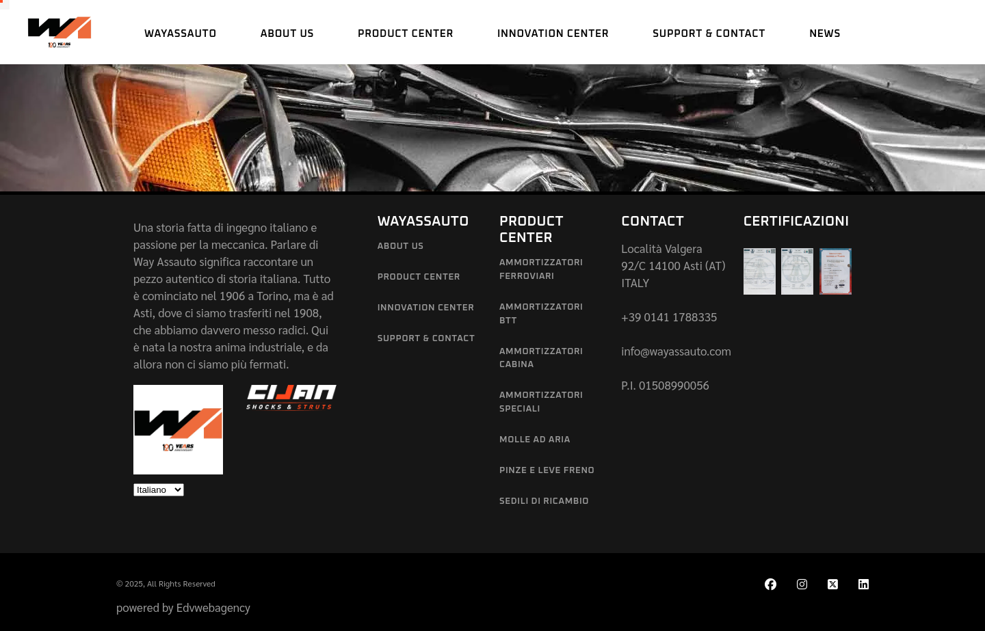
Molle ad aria (534, 439)
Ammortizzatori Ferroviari (541, 269)
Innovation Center (426, 308)
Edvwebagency (213, 607)
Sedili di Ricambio (544, 501)
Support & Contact (426, 338)
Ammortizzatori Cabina (541, 358)
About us (401, 246)
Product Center (419, 277)
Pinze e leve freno (546, 470)
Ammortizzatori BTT (541, 314)
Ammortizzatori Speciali (541, 402)
